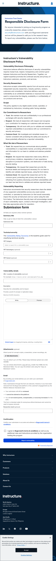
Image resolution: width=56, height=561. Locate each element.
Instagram (20, 529)
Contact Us (7, 486)
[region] (26, 548)
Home (12, 496)
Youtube (26, 529)
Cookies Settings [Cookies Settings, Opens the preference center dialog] (26, 555)
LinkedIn (4, 529)
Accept (26, 550)
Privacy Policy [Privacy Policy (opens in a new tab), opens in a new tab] (21, 545)
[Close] (50, 538)
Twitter (9, 529)
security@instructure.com (14, 33)
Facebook (15, 529)
